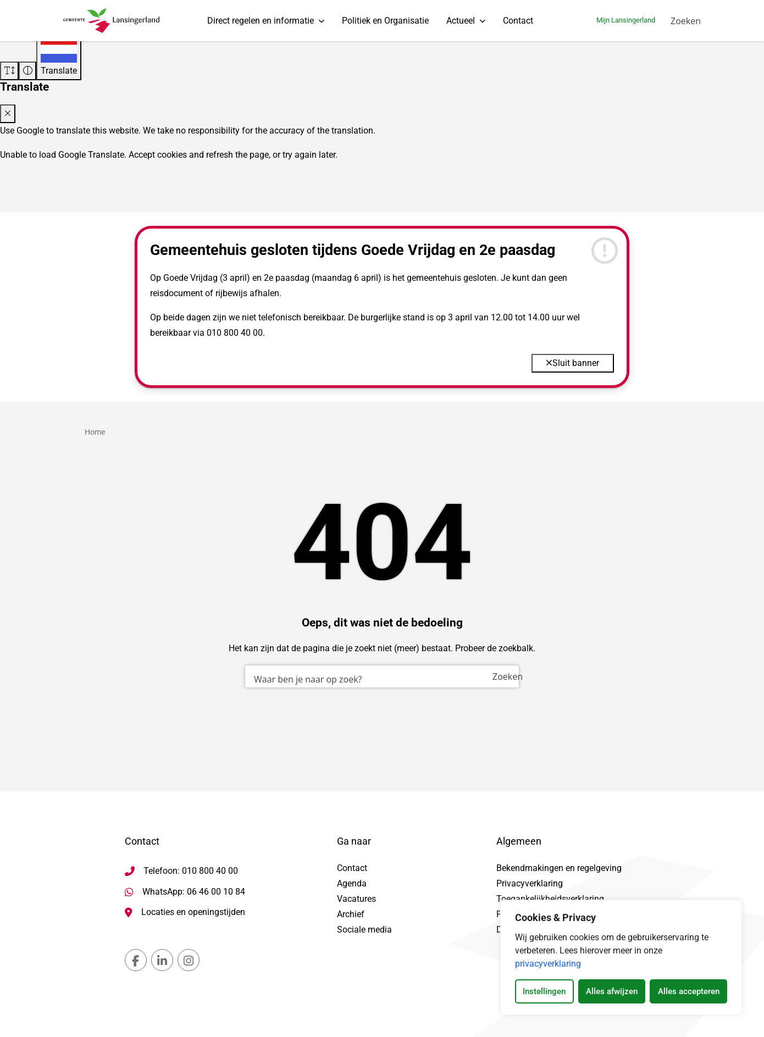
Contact (518, 24)
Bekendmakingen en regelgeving (559, 868)
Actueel (460, 24)
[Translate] (58, 57)
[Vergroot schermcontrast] (27, 71)
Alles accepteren (688, 991)
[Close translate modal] (7, 113)
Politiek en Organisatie (385, 24)
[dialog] (621, 957)
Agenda (352, 883)
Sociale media (364, 929)
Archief (350, 914)
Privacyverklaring (529, 883)
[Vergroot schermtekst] (9, 71)
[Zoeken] (686, 24)
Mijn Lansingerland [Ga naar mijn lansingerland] (625, 24)
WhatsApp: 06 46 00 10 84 (193, 891)
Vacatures (356, 899)
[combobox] (382, 730)
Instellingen (544, 991)
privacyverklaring (548, 963)
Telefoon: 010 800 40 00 (190, 871)
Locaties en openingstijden (193, 912)
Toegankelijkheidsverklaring (550, 899)
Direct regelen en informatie (260, 24)
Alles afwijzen (612, 991)
